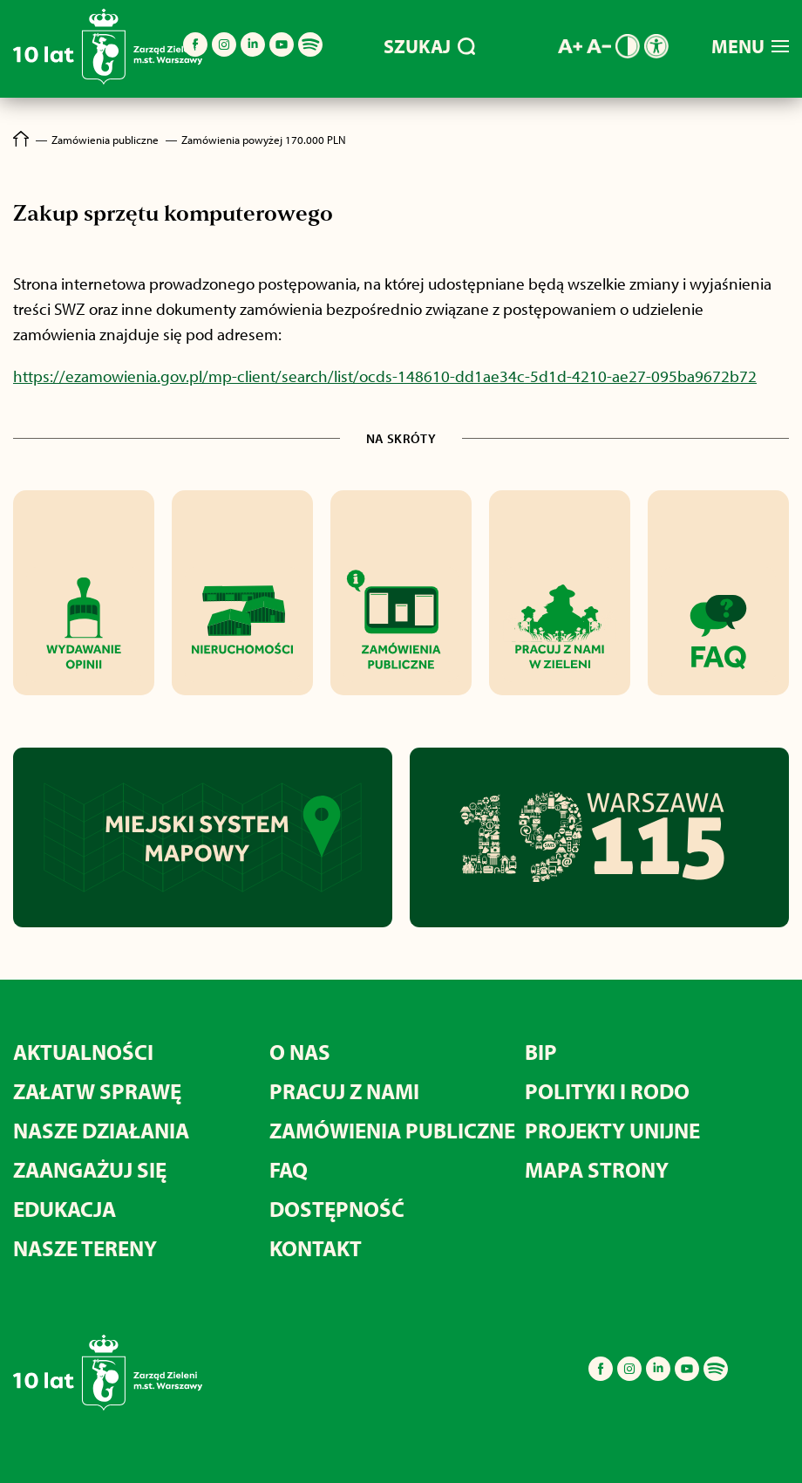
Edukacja (64, 1208)
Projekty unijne (612, 1130)
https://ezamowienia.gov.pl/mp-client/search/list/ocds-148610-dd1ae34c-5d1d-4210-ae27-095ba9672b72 (385, 376)
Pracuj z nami (344, 1090)
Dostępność (336, 1208)
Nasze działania (101, 1130)
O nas (299, 1051)
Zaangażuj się (90, 1169)
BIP (541, 1051)
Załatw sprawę (97, 1090)
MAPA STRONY (597, 1169)
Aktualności (83, 1051)
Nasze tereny (85, 1247)
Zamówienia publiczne (392, 1130)
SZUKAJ (429, 46)
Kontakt (315, 1247)
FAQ (288, 1169)
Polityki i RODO (607, 1090)
